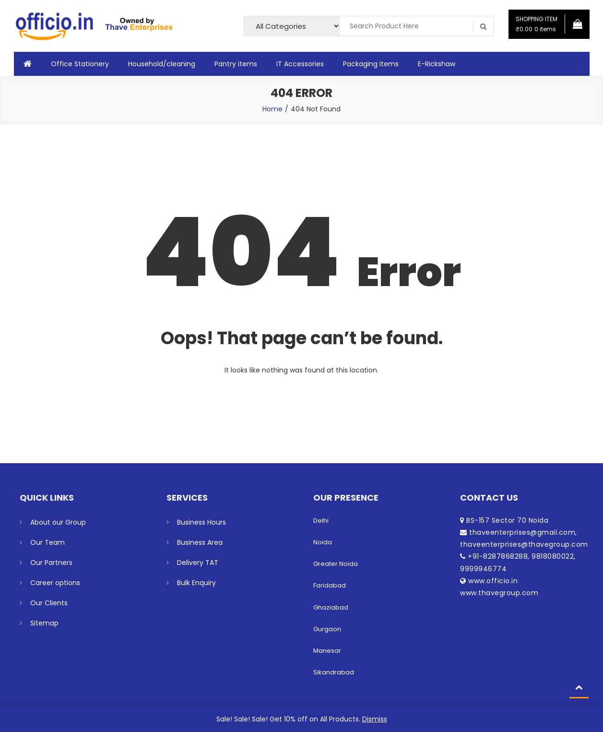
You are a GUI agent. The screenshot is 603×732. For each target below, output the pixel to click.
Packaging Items (371, 64)
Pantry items (235, 64)
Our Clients (49, 603)
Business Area (200, 542)
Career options (55, 583)
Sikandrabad (333, 672)
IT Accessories (300, 64)
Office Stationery (80, 64)
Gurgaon (327, 629)
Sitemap (44, 623)
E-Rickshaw (436, 64)
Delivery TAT (197, 562)
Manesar (327, 650)
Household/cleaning (161, 64)
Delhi (321, 520)
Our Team (47, 542)
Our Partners (51, 562)
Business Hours (201, 522)
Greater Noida (335, 563)
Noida (322, 542)
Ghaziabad (330, 607)
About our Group (58, 522)
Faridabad (329, 585)
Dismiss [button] (374, 719)
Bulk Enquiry (196, 583)
